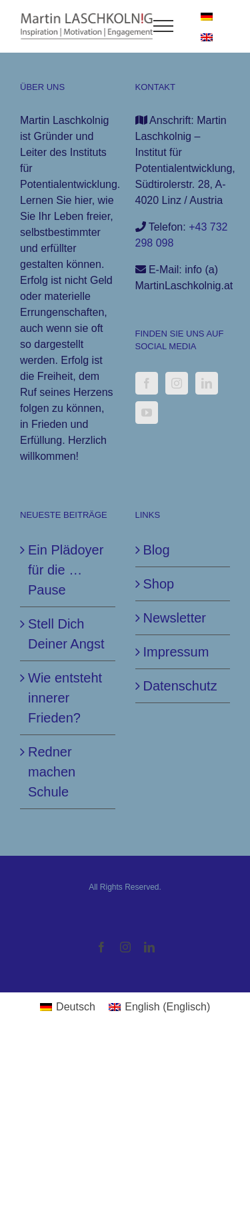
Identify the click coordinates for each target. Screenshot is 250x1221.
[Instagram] (176, 383)
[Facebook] (146, 383)
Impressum (176, 651)
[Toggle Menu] (164, 26)
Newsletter (174, 617)
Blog (156, 550)
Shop (159, 584)
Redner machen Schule (51, 771)
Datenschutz (180, 685)
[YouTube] (146, 412)
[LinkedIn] (206, 383)
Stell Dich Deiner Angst (66, 633)
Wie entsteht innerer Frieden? (65, 697)
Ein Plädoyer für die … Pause (65, 570)
